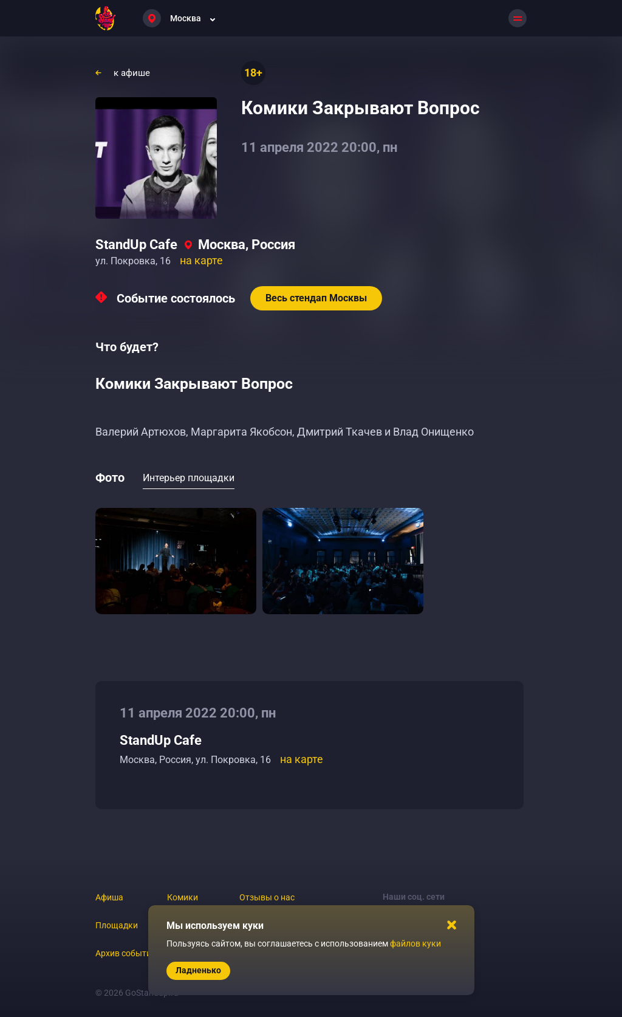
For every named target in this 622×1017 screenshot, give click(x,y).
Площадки (116, 925)
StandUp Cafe (136, 244)
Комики (182, 897)
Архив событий (125, 953)
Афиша (109, 897)
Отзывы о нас (267, 897)
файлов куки (415, 943)
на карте (201, 260)
